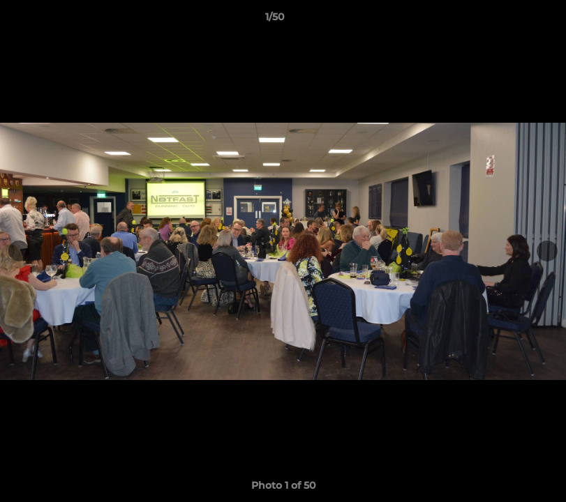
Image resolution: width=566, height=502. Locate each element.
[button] (507, 20)
